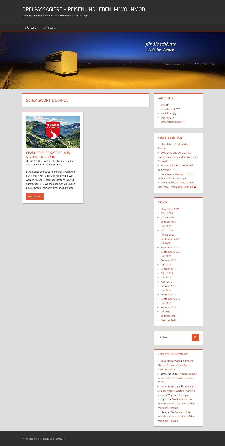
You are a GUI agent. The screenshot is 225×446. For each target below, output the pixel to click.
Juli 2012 (166, 311)
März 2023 (167, 230)
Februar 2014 (168, 294)
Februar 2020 (168, 260)
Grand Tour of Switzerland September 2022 (48, 155)
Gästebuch (31, 27)
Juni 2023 (166, 226)
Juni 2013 (166, 303)
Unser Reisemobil (171, 121)
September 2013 (170, 298)
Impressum (49, 27)
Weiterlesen (34, 196)
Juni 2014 (166, 290)
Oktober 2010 (169, 320)
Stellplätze (166, 113)
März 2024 (167, 213)
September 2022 (170, 239)
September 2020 (170, 251)
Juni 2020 (166, 256)
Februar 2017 (168, 269)
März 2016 (167, 273)
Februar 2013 (168, 307)
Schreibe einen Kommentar (49, 164)
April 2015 (166, 281)
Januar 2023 (167, 234)
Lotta (164, 104)
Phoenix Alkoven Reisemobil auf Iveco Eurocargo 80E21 (176, 365)
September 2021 (170, 247)
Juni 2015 (166, 277)
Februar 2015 (168, 286)
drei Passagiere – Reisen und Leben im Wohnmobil (85, 9)
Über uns (166, 117)
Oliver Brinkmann (55, 161)
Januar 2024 (167, 217)
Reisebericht (168, 109)
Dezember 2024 (170, 209)
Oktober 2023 (169, 222)
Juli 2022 (166, 243)
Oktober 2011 (169, 316)
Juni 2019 (166, 264)
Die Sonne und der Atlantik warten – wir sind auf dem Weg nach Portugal (178, 157)
